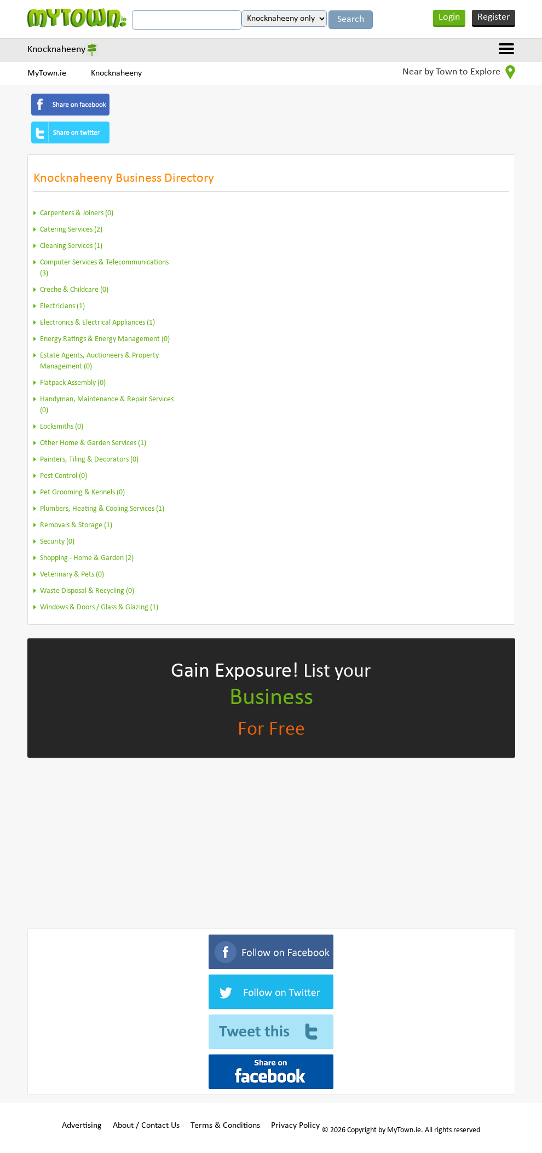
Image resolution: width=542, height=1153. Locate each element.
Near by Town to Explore (458, 72)
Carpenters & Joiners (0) (76, 213)
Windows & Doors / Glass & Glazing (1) (99, 607)
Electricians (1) (62, 306)
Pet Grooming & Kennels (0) (82, 492)
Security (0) (57, 542)
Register (493, 17)
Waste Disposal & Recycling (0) (87, 591)
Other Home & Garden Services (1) (93, 443)
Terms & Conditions (225, 1125)
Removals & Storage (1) (76, 525)
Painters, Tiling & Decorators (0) (89, 460)
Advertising (82, 1125)
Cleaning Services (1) (71, 246)
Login (449, 17)
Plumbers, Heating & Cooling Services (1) (102, 509)
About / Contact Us (146, 1125)
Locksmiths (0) (61, 427)
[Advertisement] (271, 841)
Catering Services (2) (71, 230)
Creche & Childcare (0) (74, 290)
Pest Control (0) (63, 476)
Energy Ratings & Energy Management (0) (105, 339)
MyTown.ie (46, 73)
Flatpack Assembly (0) (73, 383)
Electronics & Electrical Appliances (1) (97, 323)
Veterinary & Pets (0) (72, 574)
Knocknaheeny (56, 49)
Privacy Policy (295, 1125)
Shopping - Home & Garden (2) (87, 558)
